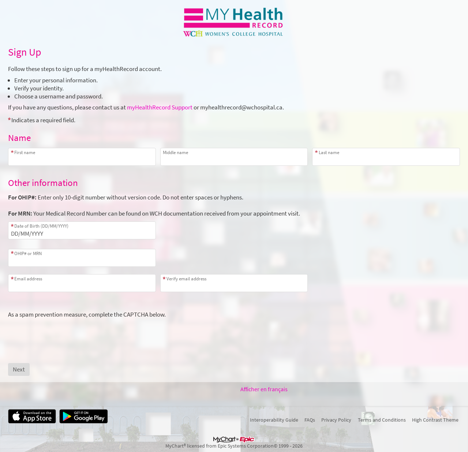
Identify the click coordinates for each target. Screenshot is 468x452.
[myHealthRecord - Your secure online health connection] (234, 22)
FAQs (309, 419)
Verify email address (186, 279)
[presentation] (63, 332)
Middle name (175, 152)
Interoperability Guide (274, 419)
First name (24, 152)
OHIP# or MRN (28, 253)
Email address (28, 279)
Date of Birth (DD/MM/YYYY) (41, 226)
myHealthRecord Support (159, 107)
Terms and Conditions (382, 419)
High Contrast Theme (435, 419)
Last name (329, 152)
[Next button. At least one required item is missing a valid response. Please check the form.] (19, 369)
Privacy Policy (336, 419)
